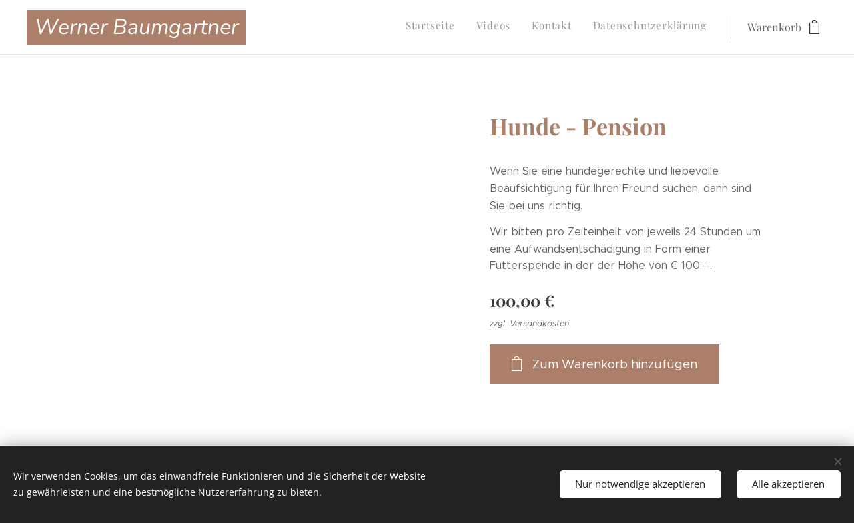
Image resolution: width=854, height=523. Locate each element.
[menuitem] (646, 27)
